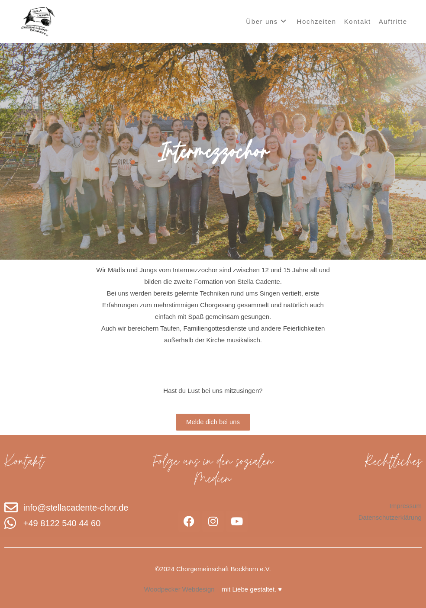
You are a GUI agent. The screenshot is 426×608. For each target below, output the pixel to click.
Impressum (406, 505)
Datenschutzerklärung (390, 517)
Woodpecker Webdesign (179, 589)
